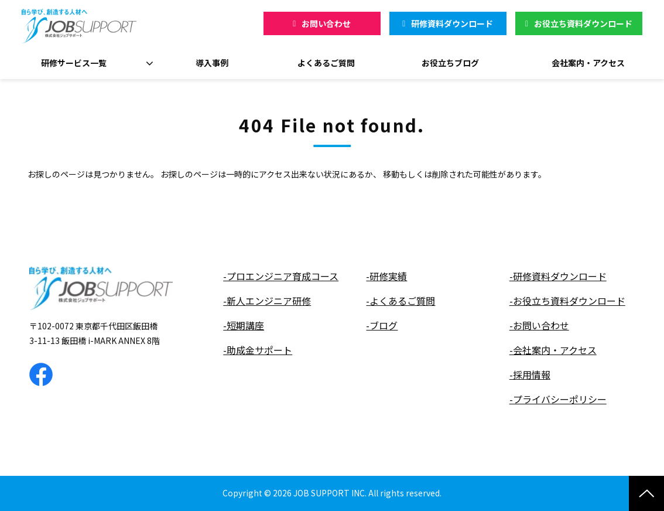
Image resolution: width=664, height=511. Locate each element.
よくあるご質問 (326, 63)
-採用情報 (529, 375)
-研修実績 (386, 276)
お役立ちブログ (450, 63)
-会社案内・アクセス (553, 350)
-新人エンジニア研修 (267, 301)
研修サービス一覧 (74, 63)
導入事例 (212, 63)
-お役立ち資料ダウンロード (567, 301)
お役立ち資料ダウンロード (583, 23)
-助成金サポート (257, 350)
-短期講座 (243, 325)
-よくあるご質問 (400, 301)
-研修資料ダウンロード (558, 276)
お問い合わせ (326, 23)
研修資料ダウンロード (452, 23)
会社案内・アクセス (588, 63)
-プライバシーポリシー (558, 399)
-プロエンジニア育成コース (280, 276)
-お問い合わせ (539, 325)
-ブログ (382, 325)
